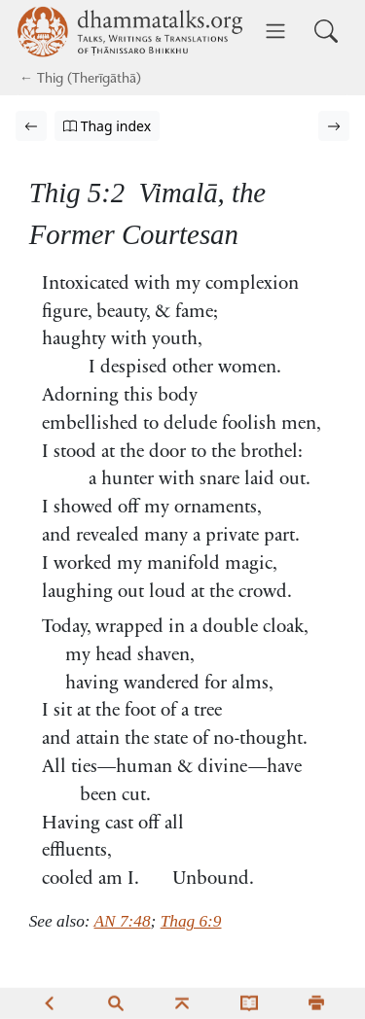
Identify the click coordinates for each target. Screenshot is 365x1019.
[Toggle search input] (326, 31)
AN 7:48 (122, 921)
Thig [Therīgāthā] (50, 80)
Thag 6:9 (191, 921)
